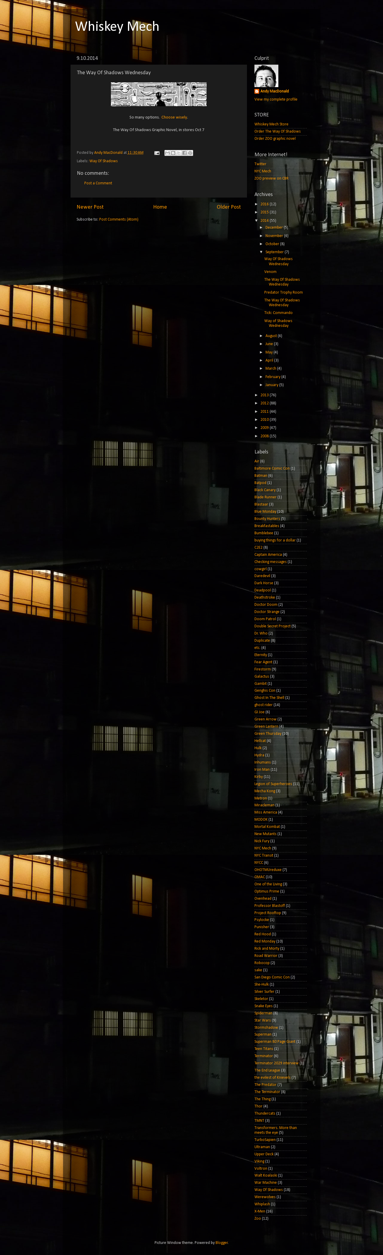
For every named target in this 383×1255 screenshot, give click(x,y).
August (271, 336)
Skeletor (261, 999)
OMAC (259, 877)
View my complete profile (275, 99)
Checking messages (270, 562)
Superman (262, 1035)
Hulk (258, 748)
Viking (259, 1161)
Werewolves (265, 1197)
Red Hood (262, 934)
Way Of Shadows (103, 161)
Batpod (260, 483)
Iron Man (262, 770)
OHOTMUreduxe (268, 870)
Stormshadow (266, 1028)
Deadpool (262, 590)
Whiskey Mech (117, 27)
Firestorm (262, 669)
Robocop (262, 963)
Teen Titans (263, 1049)
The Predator (265, 1085)
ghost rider (263, 705)
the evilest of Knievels (272, 1078)
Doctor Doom (265, 605)
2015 (265, 212)
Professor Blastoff (269, 906)
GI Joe (259, 712)
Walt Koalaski (265, 1175)
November (274, 236)
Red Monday (264, 941)
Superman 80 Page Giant (274, 1042)
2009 (265, 428)
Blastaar (261, 504)
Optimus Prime (266, 891)
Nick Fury (261, 841)
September (275, 252)
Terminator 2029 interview (276, 1063)
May (269, 352)
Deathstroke (264, 598)
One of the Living (268, 884)
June (269, 344)
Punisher (261, 927)
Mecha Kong (264, 791)
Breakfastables (266, 526)
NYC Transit (263, 856)
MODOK (261, 820)
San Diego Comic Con (272, 977)
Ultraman (262, 1147)
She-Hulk (261, 985)
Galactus (261, 677)
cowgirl (260, 569)
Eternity (260, 655)
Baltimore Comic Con (272, 469)
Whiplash (262, 1204)
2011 (265, 412)
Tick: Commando (278, 313)
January (272, 385)
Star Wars (262, 1020)
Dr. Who (261, 633)
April (269, 360)
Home (160, 207)
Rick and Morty (266, 949)
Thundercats (264, 1114)
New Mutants (265, 834)
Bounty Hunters (267, 519)
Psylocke (261, 920)
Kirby (258, 777)
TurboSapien (265, 1140)
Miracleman (264, 805)
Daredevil (262, 576)
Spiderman (263, 1013)
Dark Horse (263, 583)
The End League (267, 1070)
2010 (265, 420)
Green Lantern (266, 727)
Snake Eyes (263, 1006)
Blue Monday (265, 512)
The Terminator (267, 1092)
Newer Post (90, 207)
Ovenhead (262, 899)
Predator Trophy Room (283, 293)
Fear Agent (263, 662)
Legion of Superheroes (273, 784)
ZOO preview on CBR (271, 178)
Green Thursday (267, 734)
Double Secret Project (272, 626)
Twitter (260, 164)
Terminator (263, 1056)
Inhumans (262, 762)
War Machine (265, 1183)
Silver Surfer (264, 992)
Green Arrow (265, 719)
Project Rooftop (267, 913)
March (271, 369)
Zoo (257, 1219)
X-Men (259, 1211)
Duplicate (262, 641)
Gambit (260, 684)
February (273, 377)
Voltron (260, 1169)
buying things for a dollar (275, 540)
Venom (270, 272)
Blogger (222, 1243)
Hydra (259, 755)
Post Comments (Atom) (118, 219)
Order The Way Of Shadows (277, 131)
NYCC (258, 863)
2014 (265, 221)
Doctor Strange (267, 612)
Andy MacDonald (274, 91)
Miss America (265, 812)
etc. (257, 648)
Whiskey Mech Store (271, 124)
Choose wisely (174, 117)
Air (256, 461)
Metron (260, 798)
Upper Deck (264, 1154)
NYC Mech (262, 171)
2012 (265, 403)
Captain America (268, 555)
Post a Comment (98, 183)
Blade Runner (265, 497)
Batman (260, 476)
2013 (265, 395)
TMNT (259, 1121)
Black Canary (265, 490)
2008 (265, 436)
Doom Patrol (265, 619)
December (274, 228)
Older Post (229, 207)
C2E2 (258, 548)
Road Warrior (265, 956)
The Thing (262, 1099)
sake (258, 970)
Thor (258, 1106)
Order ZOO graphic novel (275, 139)
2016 (265, 204)
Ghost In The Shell (269, 698)
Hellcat (260, 741)
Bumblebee (263, 533)
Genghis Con (264, 691)
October (272, 244)
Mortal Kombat (267, 827)
